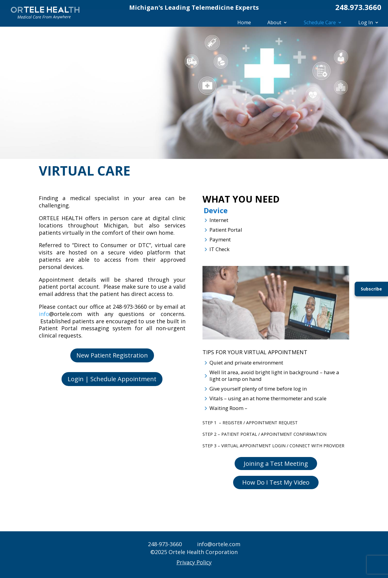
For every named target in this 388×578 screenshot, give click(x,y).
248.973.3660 (358, 7)
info (44, 314)
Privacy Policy (194, 562)
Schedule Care (320, 22)
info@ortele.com (218, 544)
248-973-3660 (165, 544)
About (274, 22)
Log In (365, 22)
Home (244, 22)
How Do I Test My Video (275, 482)
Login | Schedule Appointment (112, 379)
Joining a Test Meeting (276, 463)
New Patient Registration (112, 355)
